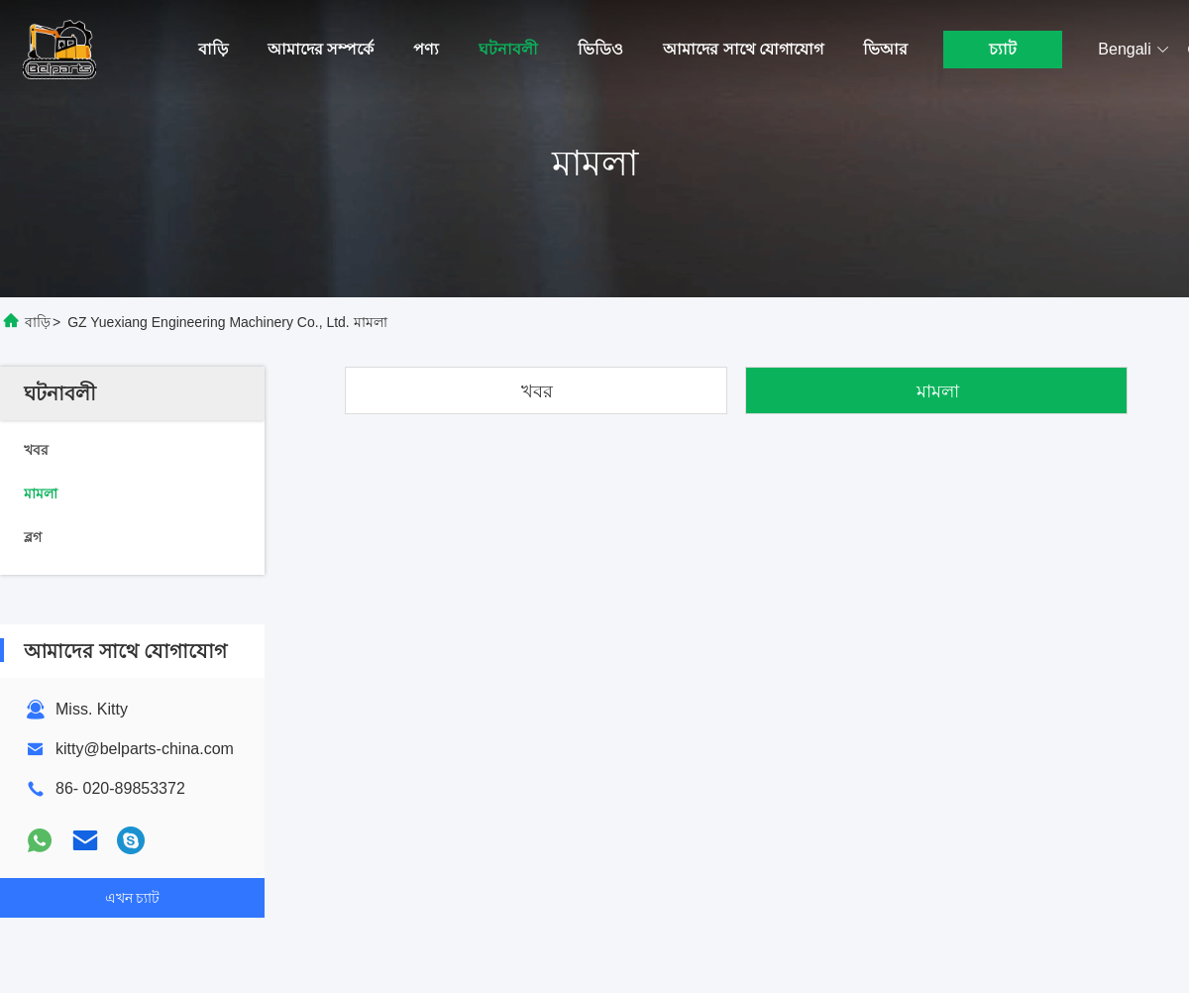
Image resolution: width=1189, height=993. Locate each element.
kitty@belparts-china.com (144, 748)
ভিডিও (600, 49)
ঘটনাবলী (508, 49)
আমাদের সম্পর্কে (321, 49)
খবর (537, 391)
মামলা (938, 391)
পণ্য (426, 49)
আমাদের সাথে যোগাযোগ (743, 49)
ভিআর (885, 49)
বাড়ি (213, 49)
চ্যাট (1003, 49)
